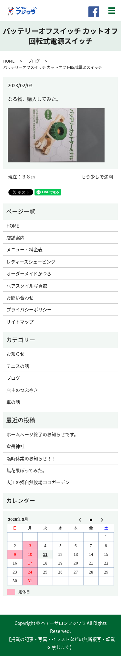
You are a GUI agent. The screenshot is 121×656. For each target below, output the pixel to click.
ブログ (34, 61)
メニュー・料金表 (24, 249)
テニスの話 (17, 366)
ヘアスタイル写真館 (26, 285)
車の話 (13, 402)
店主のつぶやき (22, 390)
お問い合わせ (20, 297)
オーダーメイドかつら (28, 273)
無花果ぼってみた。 (26, 470)
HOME (9, 61)
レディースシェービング (30, 261)
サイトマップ (20, 321)
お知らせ (15, 353)
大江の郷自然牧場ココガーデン (38, 482)
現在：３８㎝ (21, 177)
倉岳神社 (15, 446)
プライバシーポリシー (29, 309)
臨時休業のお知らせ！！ (31, 458)
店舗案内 (15, 237)
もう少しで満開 (97, 177)
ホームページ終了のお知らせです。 (42, 434)
